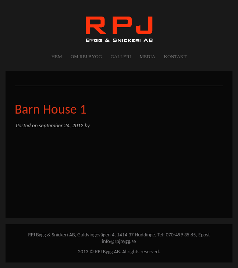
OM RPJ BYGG (86, 56)
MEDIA (148, 56)
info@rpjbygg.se (119, 241)
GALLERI (121, 56)
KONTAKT (175, 56)
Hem (56, 56)
